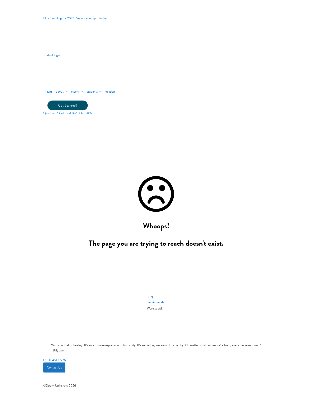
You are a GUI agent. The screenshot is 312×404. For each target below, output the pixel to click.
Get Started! (67, 105)
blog (151, 296)
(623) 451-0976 (54, 359)
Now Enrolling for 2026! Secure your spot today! (75, 18)
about (60, 91)
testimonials (156, 302)
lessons (75, 91)
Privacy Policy (55, 377)
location (110, 91)
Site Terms (53, 381)
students (92, 91)
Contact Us (54, 367)
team (48, 91)
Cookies (52, 374)
